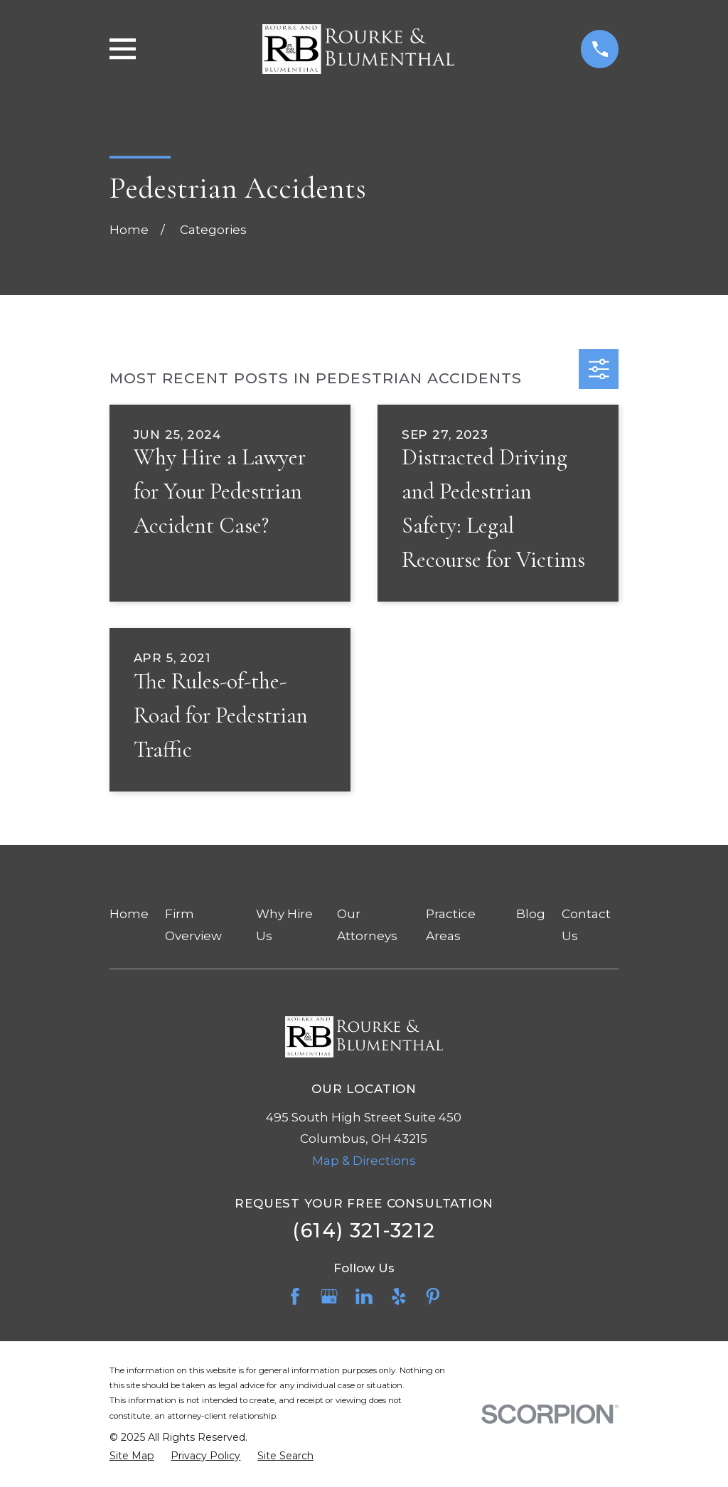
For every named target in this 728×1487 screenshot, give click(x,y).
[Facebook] (295, 1296)
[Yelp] (398, 1296)
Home (129, 914)
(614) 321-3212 (363, 1230)
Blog (530, 914)
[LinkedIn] (364, 1296)
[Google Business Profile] (329, 1296)
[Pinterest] (432, 1296)
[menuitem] (131, 1456)
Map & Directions (364, 1160)
